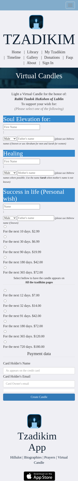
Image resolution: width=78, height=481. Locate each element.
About (31, 63)
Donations (52, 57)
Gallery (32, 57)
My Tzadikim (55, 52)
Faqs (69, 57)
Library (32, 52)
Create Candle (39, 397)
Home (16, 52)
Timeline (14, 57)
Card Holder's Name (16, 363)
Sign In (47, 63)
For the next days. (21, 231)
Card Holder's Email (16, 376)
